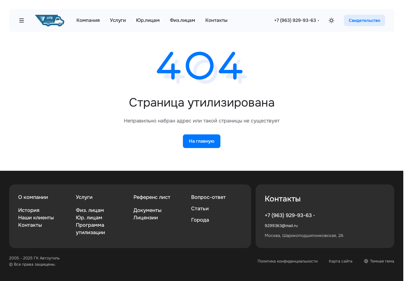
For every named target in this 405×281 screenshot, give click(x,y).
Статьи (200, 208)
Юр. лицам (89, 218)
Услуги (84, 197)
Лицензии (145, 218)
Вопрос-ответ (208, 197)
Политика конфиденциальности (288, 261)
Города (200, 220)
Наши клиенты (36, 218)
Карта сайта (340, 261)
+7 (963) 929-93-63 (295, 20)
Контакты (30, 225)
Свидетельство (364, 20)
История (28, 210)
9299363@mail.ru (281, 225)
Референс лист (151, 197)
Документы (147, 210)
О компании (33, 197)
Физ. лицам (90, 210)
